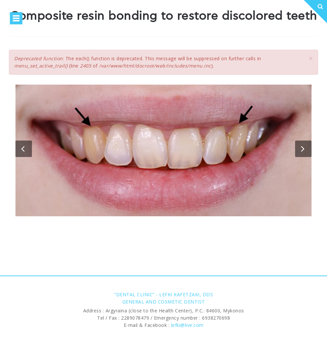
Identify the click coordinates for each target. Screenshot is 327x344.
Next (303, 149)
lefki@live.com (187, 325)
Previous (23, 149)
